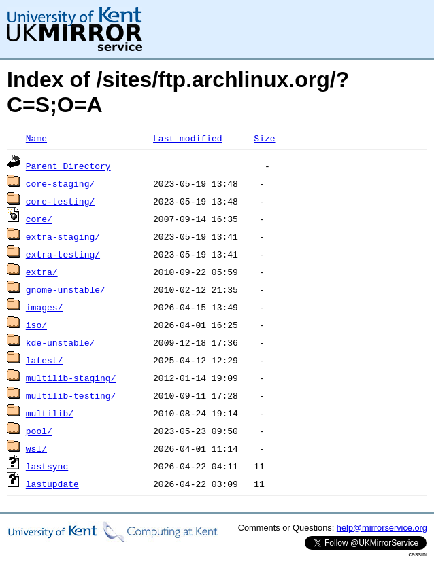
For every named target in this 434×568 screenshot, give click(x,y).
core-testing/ (60, 201)
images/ (44, 307)
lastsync (47, 466)
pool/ (39, 431)
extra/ (42, 272)
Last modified (187, 138)
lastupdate (52, 484)
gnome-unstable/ (65, 289)
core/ (39, 219)
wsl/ (36, 448)
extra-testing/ (63, 254)
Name (36, 138)
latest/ (44, 360)
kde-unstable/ (60, 342)
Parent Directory (68, 166)
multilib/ (49, 413)
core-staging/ (60, 183)
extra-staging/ (63, 236)
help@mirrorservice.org (382, 527)
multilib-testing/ (71, 395)
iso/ (36, 325)
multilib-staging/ (71, 378)
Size (264, 138)
